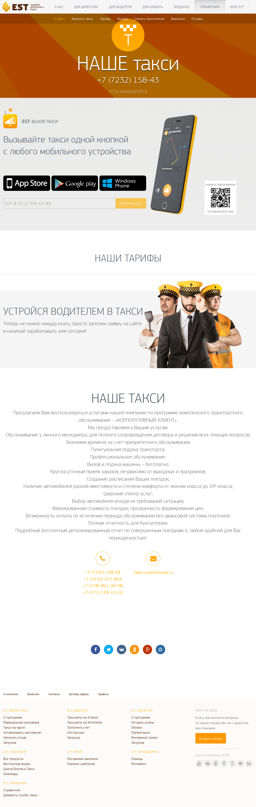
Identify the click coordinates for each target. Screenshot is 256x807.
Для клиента (152, 7)
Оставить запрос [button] (210, 738)
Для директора (86, 7)
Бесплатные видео (16, 763)
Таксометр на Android (82, 717)
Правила (103, 694)
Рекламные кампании (82, 758)
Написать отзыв (14, 737)
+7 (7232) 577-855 (102, 579)
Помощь (137, 758)
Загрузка (9, 742)
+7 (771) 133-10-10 (102, 592)
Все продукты (13, 758)
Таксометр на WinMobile (84, 722)
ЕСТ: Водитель (77, 710)
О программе (12, 717)
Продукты (181, 7)
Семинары (10, 774)
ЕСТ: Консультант (15, 752)
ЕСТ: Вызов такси (15, 710)
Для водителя (120, 7)
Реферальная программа (21, 722)
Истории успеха (142, 722)
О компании (10, 694)
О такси (59, 18)
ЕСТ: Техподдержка (144, 752)
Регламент (138, 763)
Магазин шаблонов (81, 763)
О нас (58, 7)
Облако (136, 727)
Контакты (54, 694)
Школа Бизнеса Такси (19, 769)
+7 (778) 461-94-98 (102, 585)
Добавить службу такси (20, 795)
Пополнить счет (78, 727)
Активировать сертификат (22, 732)
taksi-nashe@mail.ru (153, 572)
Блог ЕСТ (237, 7)
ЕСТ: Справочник (15, 783)
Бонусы (122, 18)
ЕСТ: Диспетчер (142, 710)
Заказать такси (82, 18)
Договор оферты (79, 694)
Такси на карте (14, 727)
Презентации (140, 732)
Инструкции (75, 732)
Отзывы (196, 18)
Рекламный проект (144, 737)
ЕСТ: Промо (75, 752)
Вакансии (178, 18)
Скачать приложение (149, 18)
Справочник (210, 7)
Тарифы (105, 18)
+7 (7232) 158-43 (103, 572)
